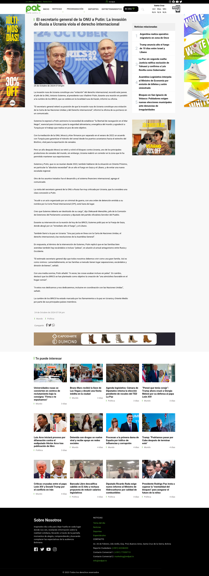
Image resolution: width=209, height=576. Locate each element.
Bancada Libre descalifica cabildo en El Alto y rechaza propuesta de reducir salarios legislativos (85, 488)
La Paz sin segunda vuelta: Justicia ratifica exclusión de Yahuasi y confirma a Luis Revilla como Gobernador (154, 64)
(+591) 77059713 (122, 552)
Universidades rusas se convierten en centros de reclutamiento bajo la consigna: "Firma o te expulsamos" (47, 393)
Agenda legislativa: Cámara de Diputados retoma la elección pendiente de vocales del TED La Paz (122, 392)
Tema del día (99, 523)
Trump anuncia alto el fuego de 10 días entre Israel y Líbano (154, 48)
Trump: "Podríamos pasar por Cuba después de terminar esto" (157, 440)
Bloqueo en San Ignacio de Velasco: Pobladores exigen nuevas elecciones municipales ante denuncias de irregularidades (155, 102)
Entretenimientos (112, 9)
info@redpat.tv (100, 560)
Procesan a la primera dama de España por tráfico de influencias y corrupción (122, 440)
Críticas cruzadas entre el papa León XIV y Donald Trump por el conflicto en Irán (50, 486)
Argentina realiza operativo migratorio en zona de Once (154, 36)
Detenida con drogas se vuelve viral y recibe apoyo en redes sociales (86, 440)
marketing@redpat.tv (124, 556)
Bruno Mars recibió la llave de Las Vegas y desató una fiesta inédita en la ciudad (85, 390)
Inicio (46, 9)
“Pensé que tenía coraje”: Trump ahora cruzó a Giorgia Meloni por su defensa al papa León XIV (158, 392)
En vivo (130, 9)
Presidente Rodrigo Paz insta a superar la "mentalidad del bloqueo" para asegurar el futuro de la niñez (158, 488)
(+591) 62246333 (120, 548)
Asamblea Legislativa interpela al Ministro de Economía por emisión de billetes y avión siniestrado (155, 82)
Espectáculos (99, 535)
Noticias (57, 9)
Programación (75, 9)
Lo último (30, 2)
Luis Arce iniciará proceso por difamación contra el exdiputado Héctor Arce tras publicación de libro (49, 442)
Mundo (39, 319)
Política (50, 319)
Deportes (93, 9)
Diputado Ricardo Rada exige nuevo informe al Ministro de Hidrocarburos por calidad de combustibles (121, 488)
